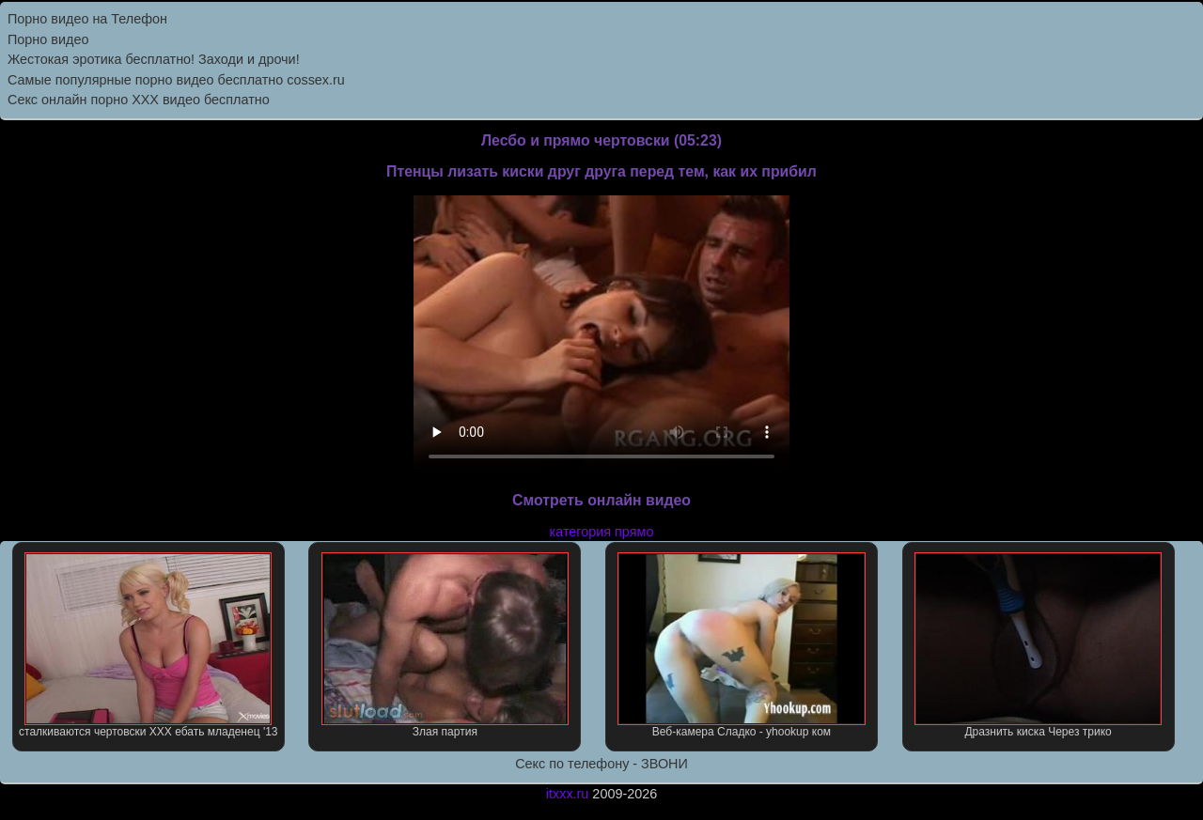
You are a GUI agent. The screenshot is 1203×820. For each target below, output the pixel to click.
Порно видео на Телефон (87, 18)
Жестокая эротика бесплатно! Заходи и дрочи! (154, 59)
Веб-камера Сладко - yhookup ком (741, 645)
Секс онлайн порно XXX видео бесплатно (139, 99)
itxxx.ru (567, 793)
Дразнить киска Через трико (1038, 645)
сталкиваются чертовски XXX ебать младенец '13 (148, 645)
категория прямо (602, 531)
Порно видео (48, 39)
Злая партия (445, 645)
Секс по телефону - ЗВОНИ (601, 763)
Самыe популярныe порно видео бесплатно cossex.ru (176, 79)
